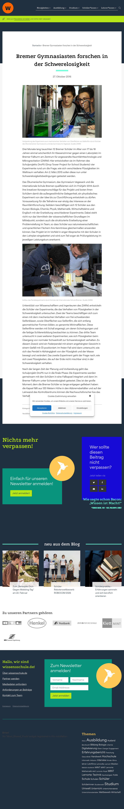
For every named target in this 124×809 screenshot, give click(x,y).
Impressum (78, 413)
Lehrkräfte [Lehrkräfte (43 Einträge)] (100, 764)
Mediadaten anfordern (14, 684)
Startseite (36, 45)
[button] (90, 396)
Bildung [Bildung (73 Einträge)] (94, 745)
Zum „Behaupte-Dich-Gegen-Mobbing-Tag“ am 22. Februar (23, 589)
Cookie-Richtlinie (48, 413)
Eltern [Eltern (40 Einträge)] (100, 748)
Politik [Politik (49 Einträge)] (115, 775)
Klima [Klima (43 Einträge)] (114, 760)
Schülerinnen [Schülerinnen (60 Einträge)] (88, 784)
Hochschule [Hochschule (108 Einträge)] (109, 756)
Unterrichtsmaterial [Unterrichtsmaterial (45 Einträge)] (110, 789)
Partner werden (10, 678)
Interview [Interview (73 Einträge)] (101, 760)
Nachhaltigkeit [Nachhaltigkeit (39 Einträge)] (107, 775)
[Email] (94, 489)
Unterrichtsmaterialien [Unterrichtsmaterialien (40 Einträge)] (90, 792)
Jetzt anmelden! (21, 493)
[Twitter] (94, 482)
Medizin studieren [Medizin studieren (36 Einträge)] (88, 767)
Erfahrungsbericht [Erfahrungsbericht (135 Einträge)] (93, 752)
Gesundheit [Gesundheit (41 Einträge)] (86, 757)
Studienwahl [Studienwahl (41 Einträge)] (99, 785)
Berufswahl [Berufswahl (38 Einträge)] (86, 745)
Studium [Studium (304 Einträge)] (112, 784)
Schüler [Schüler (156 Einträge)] (104, 778)
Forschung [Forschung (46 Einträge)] (110, 753)
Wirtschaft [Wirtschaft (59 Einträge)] (116, 792)
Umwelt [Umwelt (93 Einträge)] (86, 788)
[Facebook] (102, 482)
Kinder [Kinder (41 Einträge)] (109, 760)
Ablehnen (62, 408)
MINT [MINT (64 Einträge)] (97, 767)
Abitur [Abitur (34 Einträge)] (84, 741)
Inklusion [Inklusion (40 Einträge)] (93, 760)
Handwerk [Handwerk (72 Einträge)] (96, 756)
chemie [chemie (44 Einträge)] (110, 745)
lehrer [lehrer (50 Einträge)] (84, 764)
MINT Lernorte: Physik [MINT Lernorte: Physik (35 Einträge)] (99, 771)
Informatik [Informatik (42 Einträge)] (86, 760)
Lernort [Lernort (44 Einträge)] (108, 764)
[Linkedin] (102, 489)
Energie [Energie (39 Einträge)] (105, 748)
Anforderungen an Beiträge (17, 689)
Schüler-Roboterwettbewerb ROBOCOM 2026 (64, 589)
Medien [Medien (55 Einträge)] (114, 764)
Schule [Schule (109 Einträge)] (86, 778)
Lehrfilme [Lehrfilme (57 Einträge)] (91, 764)
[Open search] (120, 8)
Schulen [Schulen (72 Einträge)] (94, 779)
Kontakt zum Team (12, 695)
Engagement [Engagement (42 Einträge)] (114, 748)
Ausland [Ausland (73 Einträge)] (111, 740)
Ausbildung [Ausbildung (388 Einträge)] (96, 740)
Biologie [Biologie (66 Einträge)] (102, 745)
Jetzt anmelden (60, 695)
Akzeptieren (42, 408)
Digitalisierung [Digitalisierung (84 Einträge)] (89, 748)
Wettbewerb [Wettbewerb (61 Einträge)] (105, 792)
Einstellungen (82, 408)
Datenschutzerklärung (64, 413)
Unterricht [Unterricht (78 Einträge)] (96, 788)
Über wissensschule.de (14, 673)
